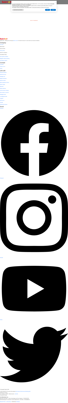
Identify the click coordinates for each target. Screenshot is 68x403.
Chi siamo (1, 44)
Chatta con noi (2, 66)
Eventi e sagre (2, 84)
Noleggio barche (3, 94)
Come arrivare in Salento (4, 90)
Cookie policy (8, 401)
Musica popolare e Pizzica (4, 82)
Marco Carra (15, 40)
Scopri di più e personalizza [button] (18, 9)
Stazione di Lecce (3, 74)
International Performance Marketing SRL (23, 391)
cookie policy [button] (29, 4)
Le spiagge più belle (3, 96)
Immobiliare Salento (3, 60)
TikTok (1, 68)
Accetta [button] (53, 9)
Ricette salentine (3, 88)
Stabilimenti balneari (3, 104)
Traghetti (1, 98)
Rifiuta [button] (48, 9)
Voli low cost (2, 100)
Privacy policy (2, 50)
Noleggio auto (2, 76)
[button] (55, 2)
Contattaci (2, 64)
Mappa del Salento (3, 78)
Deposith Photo (3, 401)
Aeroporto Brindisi (3, 72)
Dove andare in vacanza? (4, 92)
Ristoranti (1, 86)
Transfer (1, 102)
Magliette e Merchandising (4, 58)
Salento (16, 393)
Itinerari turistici (3, 80)
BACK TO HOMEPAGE (34, 20)
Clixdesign (18, 401)
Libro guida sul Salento (4, 56)
